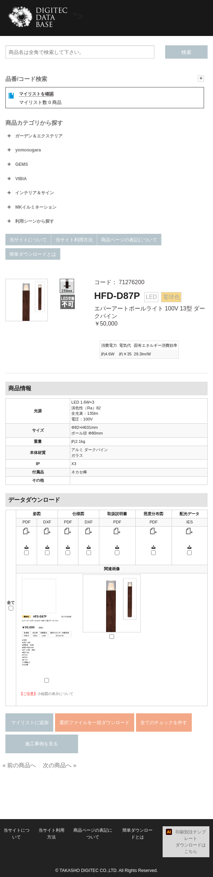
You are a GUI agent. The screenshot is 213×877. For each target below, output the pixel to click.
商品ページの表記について (129, 239)
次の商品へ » (59, 765)
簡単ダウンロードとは (32, 254)
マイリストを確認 (36, 93)
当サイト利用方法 (74, 239)
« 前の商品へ (19, 765)
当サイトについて (28, 239)
